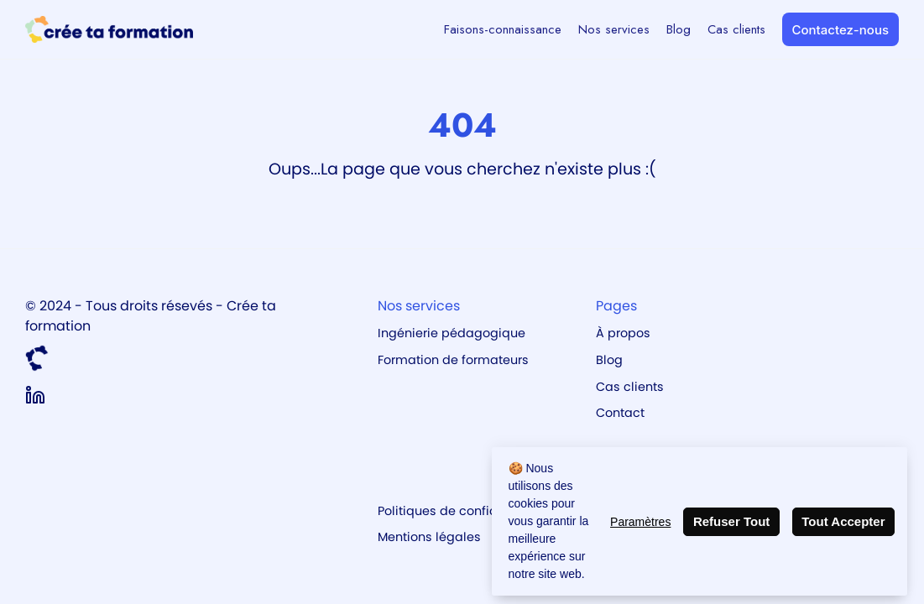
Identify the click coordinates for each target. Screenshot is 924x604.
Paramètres (640, 521)
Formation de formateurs (453, 359)
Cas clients (736, 29)
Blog (678, 29)
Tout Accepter (843, 521)
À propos (623, 333)
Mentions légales (429, 536)
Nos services (614, 29)
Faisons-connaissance (502, 29)
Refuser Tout (731, 521)
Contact (620, 412)
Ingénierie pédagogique (451, 333)
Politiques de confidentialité (462, 510)
